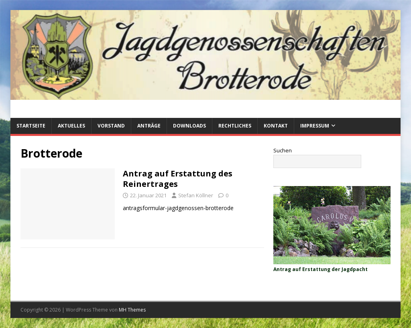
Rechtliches (234, 125)
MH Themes (132, 309)
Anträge (149, 125)
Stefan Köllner (195, 195)
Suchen (282, 150)
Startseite (30, 125)
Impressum (314, 125)
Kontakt (276, 125)
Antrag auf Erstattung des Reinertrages (177, 178)
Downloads (189, 125)
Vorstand (111, 125)
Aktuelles (71, 125)
